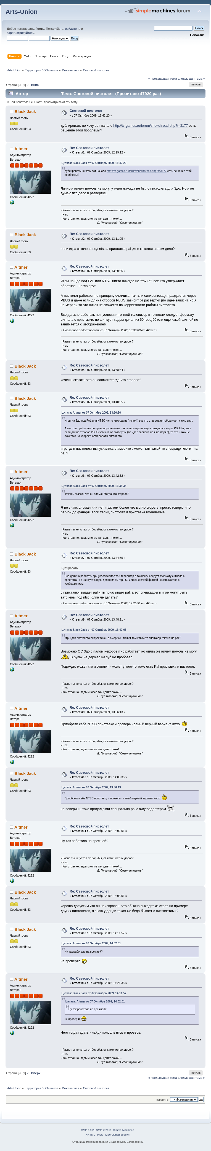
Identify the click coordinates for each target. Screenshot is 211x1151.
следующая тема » (191, 78)
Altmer (20, 148)
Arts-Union (22, 11)
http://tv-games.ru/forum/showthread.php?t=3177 (150, 126)
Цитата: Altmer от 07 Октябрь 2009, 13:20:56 (91, 412)
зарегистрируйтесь (20, 32)
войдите (71, 28)
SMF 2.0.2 (87, 1129)
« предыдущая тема (162, 78)
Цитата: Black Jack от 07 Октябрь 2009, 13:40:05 (94, 629)
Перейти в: (162, 1099)
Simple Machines (123, 1129)
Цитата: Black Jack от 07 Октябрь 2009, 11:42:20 (94, 163)
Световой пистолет (86, 111)
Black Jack (25, 111)
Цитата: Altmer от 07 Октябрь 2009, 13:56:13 (91, 787)
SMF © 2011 (104, 1129)
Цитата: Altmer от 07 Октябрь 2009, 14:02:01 (91, 943)
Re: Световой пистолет (89, 148)
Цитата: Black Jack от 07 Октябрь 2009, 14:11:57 (94, 993)
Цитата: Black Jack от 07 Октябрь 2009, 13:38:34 (94, 485)
